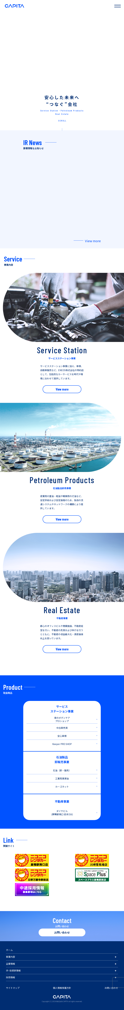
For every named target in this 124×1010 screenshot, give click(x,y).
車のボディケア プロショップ (62, 719)
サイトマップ (13, 987)
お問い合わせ (62, 932)
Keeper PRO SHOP (62, 744)
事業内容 (10, 956)
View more (93, 240)
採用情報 (10, 977)
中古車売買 (62, 727)
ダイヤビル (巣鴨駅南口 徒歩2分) (62, 812)
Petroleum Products (72, 110)
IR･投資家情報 (13, 970)
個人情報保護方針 (62, 987)
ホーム (9, 950)
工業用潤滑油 (62, 778)
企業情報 (10, 963)
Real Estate (62, 114)
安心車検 (62, 736)
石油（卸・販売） (62, 770)
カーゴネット (62, 786)
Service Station (49, 110)
